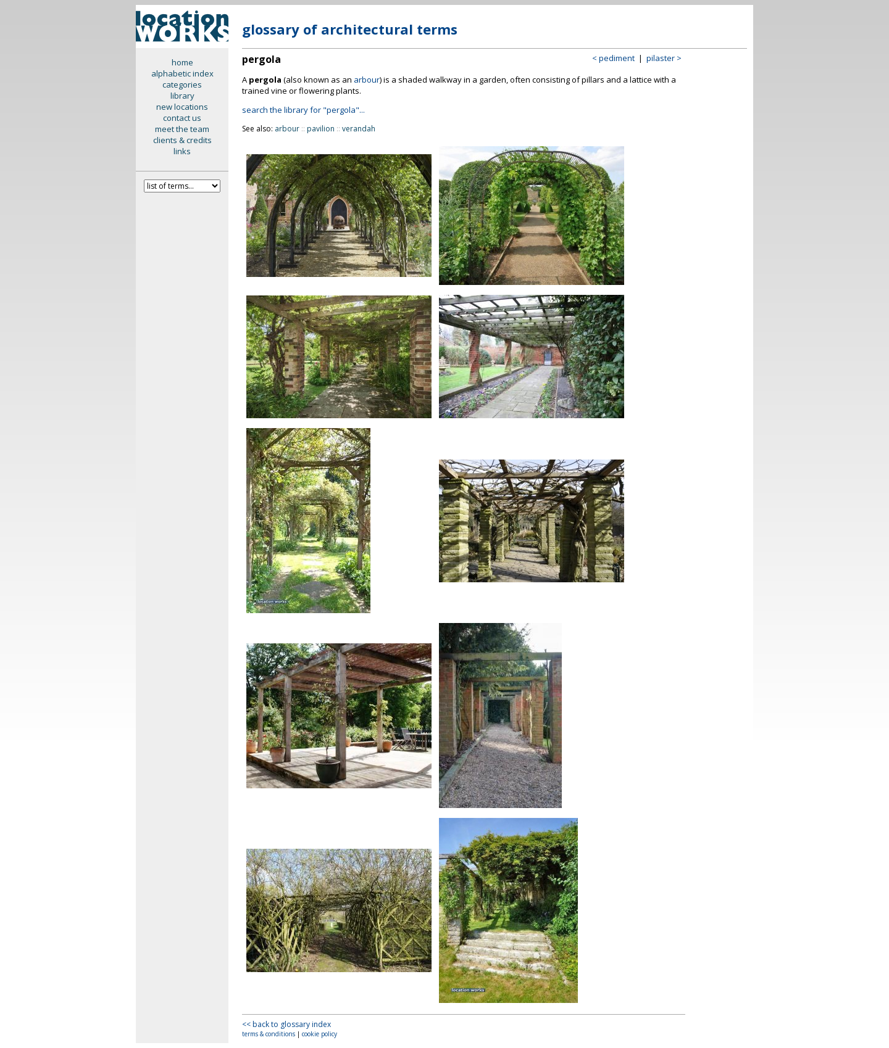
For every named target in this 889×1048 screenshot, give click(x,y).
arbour (367, 79)
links (182, 151)
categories (182, 84)
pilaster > (664, 58)
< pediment (613, 58)
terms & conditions (268, 1033)
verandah (358, 128)
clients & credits (182, 140)
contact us (182, 117)
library (182, 95)
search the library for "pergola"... (303, 109)
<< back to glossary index (286, 1024)
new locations (182, 106)
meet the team (182, 128)
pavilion (321, 128)
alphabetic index (182, 73)
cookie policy (319, 1033)
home (182, 62)
